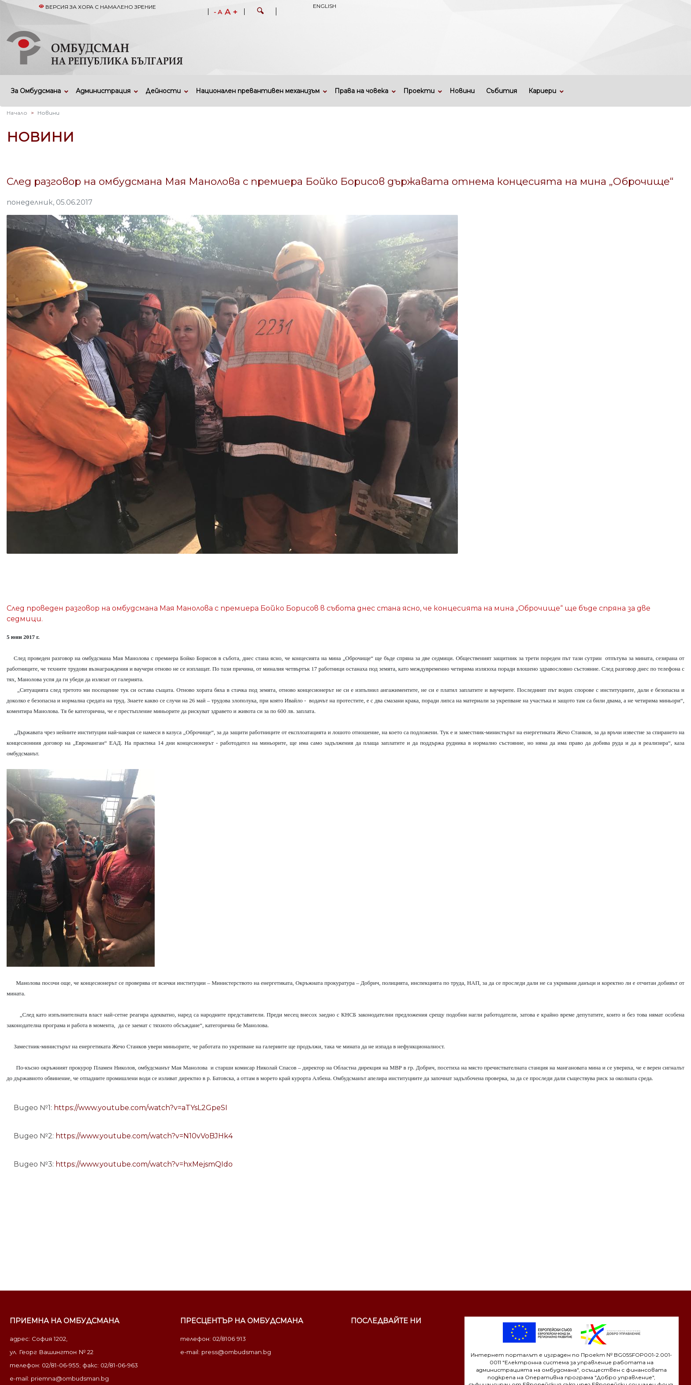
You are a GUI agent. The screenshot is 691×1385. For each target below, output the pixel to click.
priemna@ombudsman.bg (70, 1378)
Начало (17, 112)
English (324, 6)
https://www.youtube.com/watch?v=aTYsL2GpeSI (140, 1107)
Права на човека (361, 91)
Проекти (419, 91)
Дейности (163, 91)
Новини (462, 91)
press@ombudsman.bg (236, 1351)
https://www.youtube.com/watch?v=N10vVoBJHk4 (144, 1136)
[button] (260, 12)
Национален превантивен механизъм (257, 91)
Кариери (542, 91)
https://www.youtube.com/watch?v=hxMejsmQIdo (144, 1164)
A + (231, 12)
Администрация (103, 91)
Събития (501, 91)
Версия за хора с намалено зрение (97, 7)
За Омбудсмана (36, 91)
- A (218, 12)
